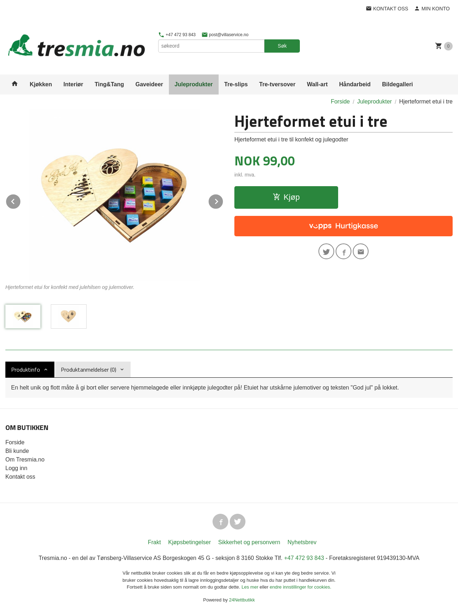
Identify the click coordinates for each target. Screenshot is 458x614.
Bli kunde (17, 451)
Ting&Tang (109, 84)
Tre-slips (236, 84)
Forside (340, 101)
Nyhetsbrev (302, 542)
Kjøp (286, 197)
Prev (20, 200)
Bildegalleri (397, 84)
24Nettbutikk (242, 600)
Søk (282, 46)
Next (223, 200)
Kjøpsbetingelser (189, 542)
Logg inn (16, 468)
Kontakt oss (20, 477)
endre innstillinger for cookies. (300, 587)
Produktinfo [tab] (25, 369)
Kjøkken (41, 84)
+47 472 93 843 (177, 34)
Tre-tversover (277, 84)
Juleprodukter (194, 84)
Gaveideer (149, 84)
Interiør (73, 84)
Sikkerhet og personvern (249, 542)
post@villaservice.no (225, 34)
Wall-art (317, 84)
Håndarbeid (355, 84)
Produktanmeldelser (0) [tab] (88, 369)
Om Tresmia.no (24, 459)
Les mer (251, 587)
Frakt (154, 542)
